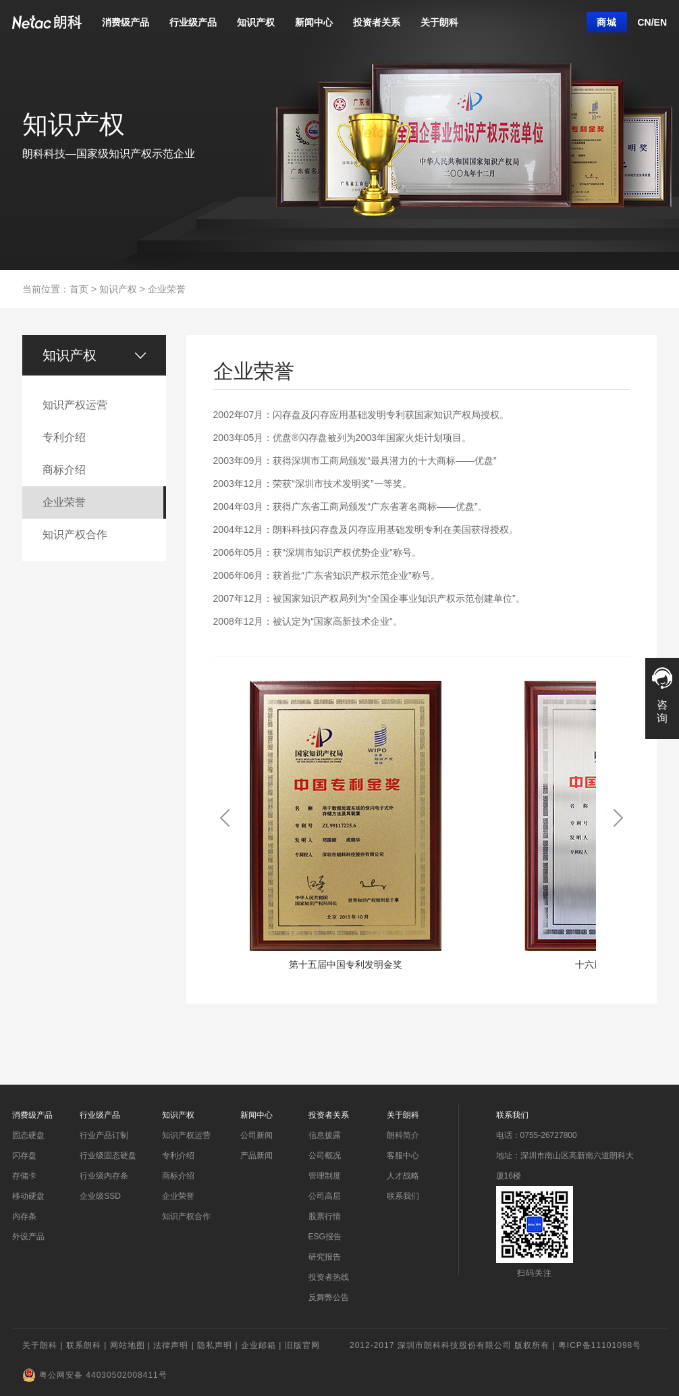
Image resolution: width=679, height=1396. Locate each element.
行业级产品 (193, 22)
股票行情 (324, 1216)
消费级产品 (125, 22)
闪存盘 (24, 1155)
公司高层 (324, 1196)
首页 (79, 289)
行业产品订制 (104, 1135)
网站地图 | (132, 1345)
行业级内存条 (104, 1176)
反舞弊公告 (328, 1297)
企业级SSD (100, 1196)
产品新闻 (256, 1155)
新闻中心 (314, 22)
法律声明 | (175, 1345)
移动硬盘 (28, 1196)
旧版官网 (302, 1345)
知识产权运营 (186, 1135)
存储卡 (24, 1176)
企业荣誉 (167, 289)
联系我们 (403, 1196)
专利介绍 (178, 1155)
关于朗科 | (44, 1345)
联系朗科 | (88, 1345)
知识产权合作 (186, 1216)
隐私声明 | (219, 1345)
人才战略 (403, 1176)
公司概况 (324, 1155)
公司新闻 (256, 1135)
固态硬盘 (28, 1135)
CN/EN (652, 22)
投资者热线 (328, 1277)
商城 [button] (607, 22)
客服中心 (403, 1155)
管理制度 (324, 1176)
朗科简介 (403, 1135)
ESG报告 (325, 1236)
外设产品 (28, 1236)
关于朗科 (439, 22)
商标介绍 (178, 1176)
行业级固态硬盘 (108, 1155)
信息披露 (324, 1135)
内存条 (24, 1216)
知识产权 (256, 22)
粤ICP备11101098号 (599, 1345)
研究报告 (324, 1257)
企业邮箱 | (263, 1345)
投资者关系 (376, 22)
